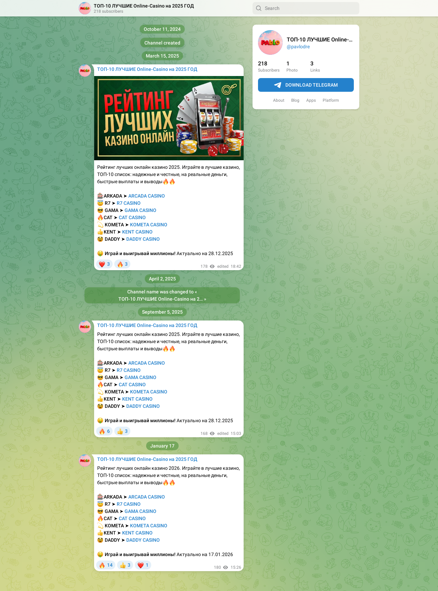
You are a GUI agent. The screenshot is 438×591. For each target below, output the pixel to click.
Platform (331, 100)
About (278, 100)
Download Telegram (306, 85)
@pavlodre (298, 46)
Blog (295, 100)
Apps (311, 100)
